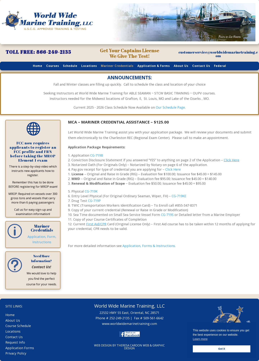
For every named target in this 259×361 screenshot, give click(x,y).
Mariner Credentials (117, 66)
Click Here (231, 160)
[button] (116, 22)
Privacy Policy (15, 353)
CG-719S (167, 215)
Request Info (15, 342)
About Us (181, 66)
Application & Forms (153, 66)
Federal (220, 66)
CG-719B (96, 155)
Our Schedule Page (170, 107)
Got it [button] (221, 348)
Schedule (70, 66)
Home (37, 66)
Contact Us (201, 66)
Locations (89, 66)
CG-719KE (179, 196)
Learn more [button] (200, 339)
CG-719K (91, 191)
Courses (52, 66)
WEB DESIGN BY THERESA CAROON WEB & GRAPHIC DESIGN (129, 346)
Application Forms (19, 348)
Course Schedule (18, 326)
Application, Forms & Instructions (148, 246)
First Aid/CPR (96, 224)
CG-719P (94, 200)
